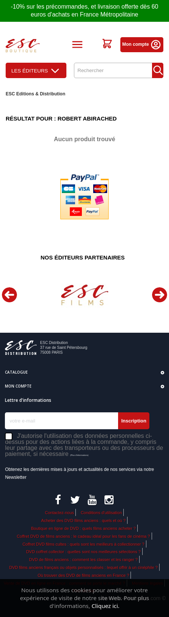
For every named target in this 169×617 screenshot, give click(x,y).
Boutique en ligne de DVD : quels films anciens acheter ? (83, 528)
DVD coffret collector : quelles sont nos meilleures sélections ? (83, 551)
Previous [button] (9, 294)
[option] (84, 295)
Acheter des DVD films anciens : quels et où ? (83, 520)
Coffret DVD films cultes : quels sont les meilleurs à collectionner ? (83, 544)
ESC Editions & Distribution (35, 94)
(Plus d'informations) (79, 455)
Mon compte (141, 44)
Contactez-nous (59, 512)
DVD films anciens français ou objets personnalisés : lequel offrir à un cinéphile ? (83, 567)
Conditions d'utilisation (101, 512)
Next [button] (159, 294)
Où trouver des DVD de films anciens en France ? (83, 575)
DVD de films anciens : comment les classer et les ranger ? (83, 559)
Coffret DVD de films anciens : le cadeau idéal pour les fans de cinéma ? (83, 536)
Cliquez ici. (106, 605)
